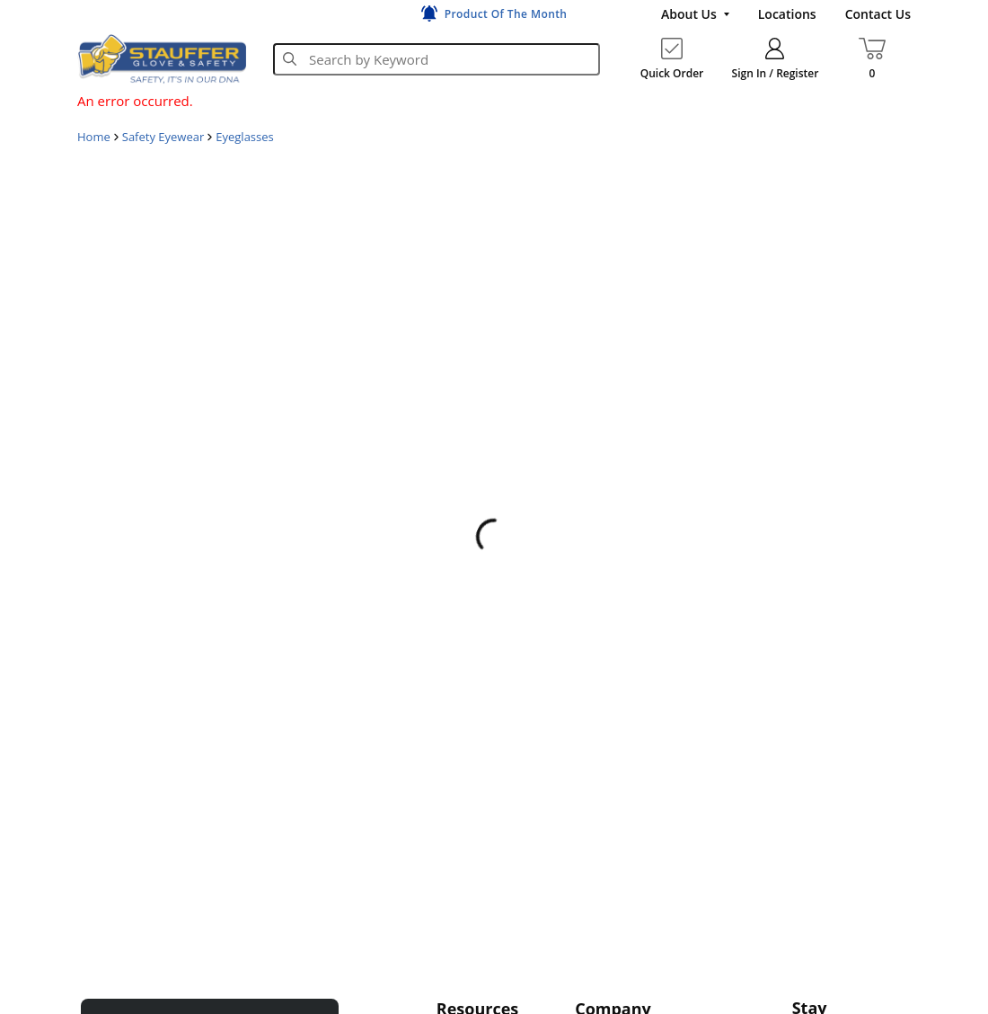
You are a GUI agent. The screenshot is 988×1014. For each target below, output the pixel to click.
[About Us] (695, 14)
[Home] (161, 58)
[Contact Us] (878, 14)
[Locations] (787, 14)
